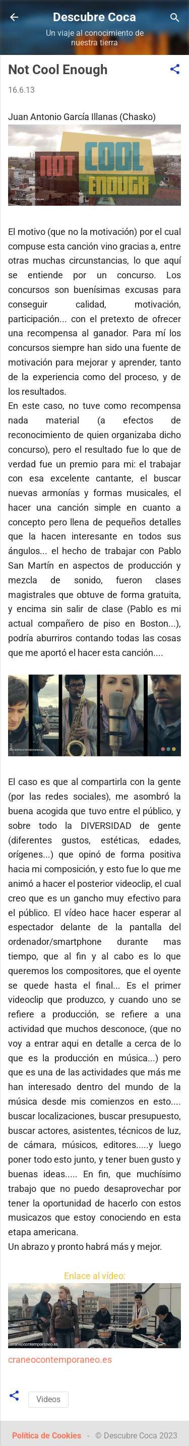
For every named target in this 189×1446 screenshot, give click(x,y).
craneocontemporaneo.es (60, 1359)
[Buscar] (175, 18)
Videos (48, 1399)
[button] (175, 70)
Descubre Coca (94, 17)
